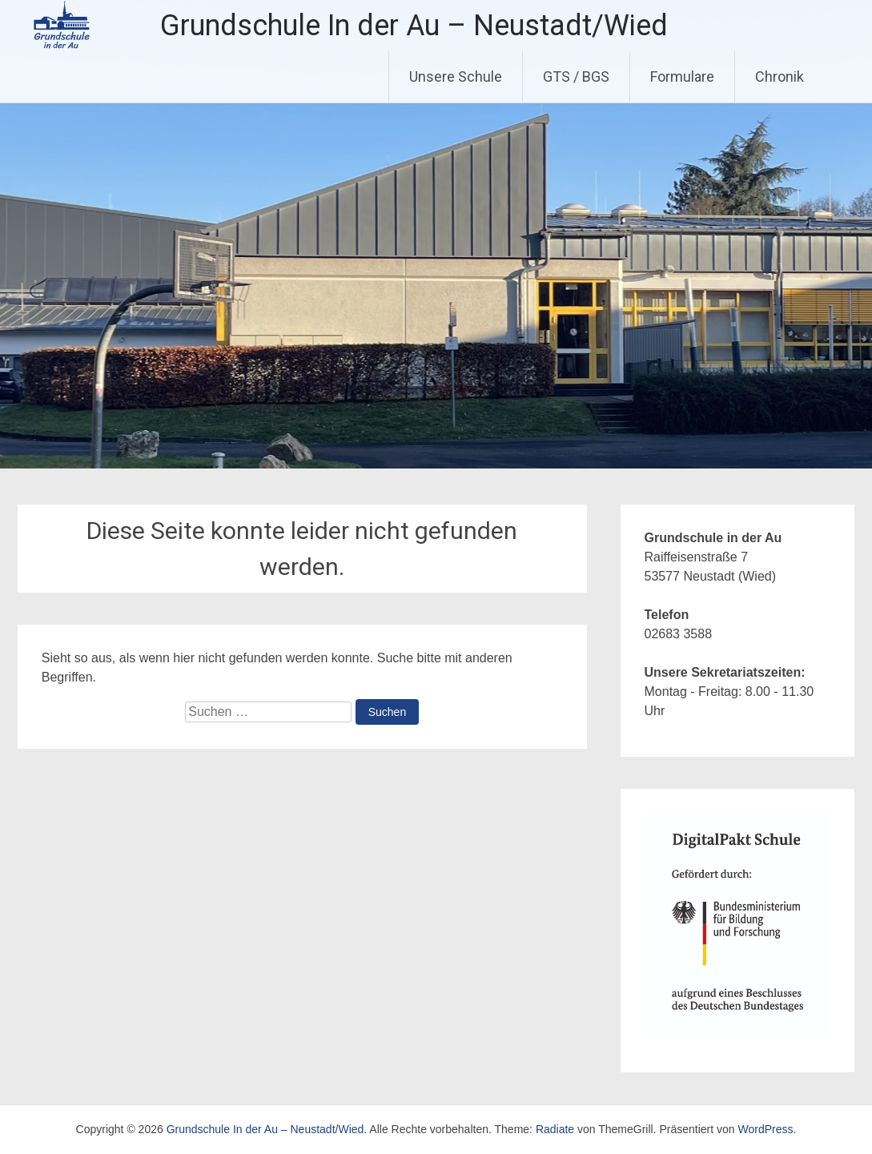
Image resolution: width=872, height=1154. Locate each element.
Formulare (682, 76)
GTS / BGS (576, 76)
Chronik (779, 76)
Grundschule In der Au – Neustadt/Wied (414, 25)
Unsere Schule (455, 76)
